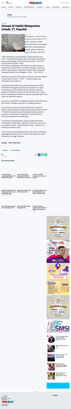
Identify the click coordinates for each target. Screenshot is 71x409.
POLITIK (3, 7)
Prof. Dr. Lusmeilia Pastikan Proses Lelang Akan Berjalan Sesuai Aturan (62, 338)
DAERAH (10, 7)
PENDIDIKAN (56, 7)
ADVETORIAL (65, 7)
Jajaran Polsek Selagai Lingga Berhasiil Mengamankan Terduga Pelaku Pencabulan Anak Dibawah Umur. (61, 374)
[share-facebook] (39, 154)
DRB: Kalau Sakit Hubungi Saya (61, 346)
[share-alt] (35, 154)
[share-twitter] (42, 154)
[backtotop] (35, 392)
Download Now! (65, 2)
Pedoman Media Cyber (5, 398)
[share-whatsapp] (45, 154)
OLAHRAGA (40, 7)
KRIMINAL (4, 23)
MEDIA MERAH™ (4, 405)
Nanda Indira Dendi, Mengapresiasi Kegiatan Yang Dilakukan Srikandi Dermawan (61, 365)
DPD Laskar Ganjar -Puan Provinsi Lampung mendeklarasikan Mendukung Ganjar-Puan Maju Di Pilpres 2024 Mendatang (61, 356)
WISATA (48, 7)
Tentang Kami (4, 399)
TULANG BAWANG (15, 150)
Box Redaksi (3, 397)
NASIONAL (19, 7)
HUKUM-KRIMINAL (29, 7)
